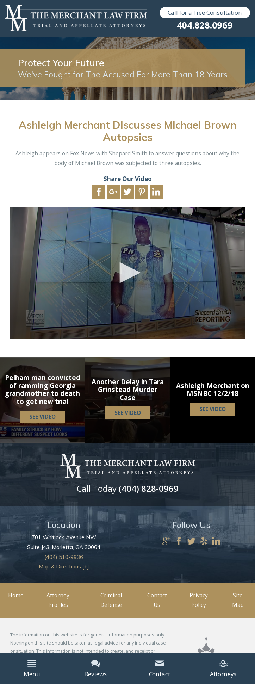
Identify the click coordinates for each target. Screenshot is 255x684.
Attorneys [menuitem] (223, 668)
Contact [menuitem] (159, 668)
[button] (127, 272)
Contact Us (157, 600)
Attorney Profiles (57, 600)
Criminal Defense (111, 600)
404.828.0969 (205, 25)
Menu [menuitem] (32, 668)
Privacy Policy (198, 600)
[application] (127, 273)
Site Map (238, 600)
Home (16, 595)
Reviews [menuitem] (96, 668)
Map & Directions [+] (64, 566)
